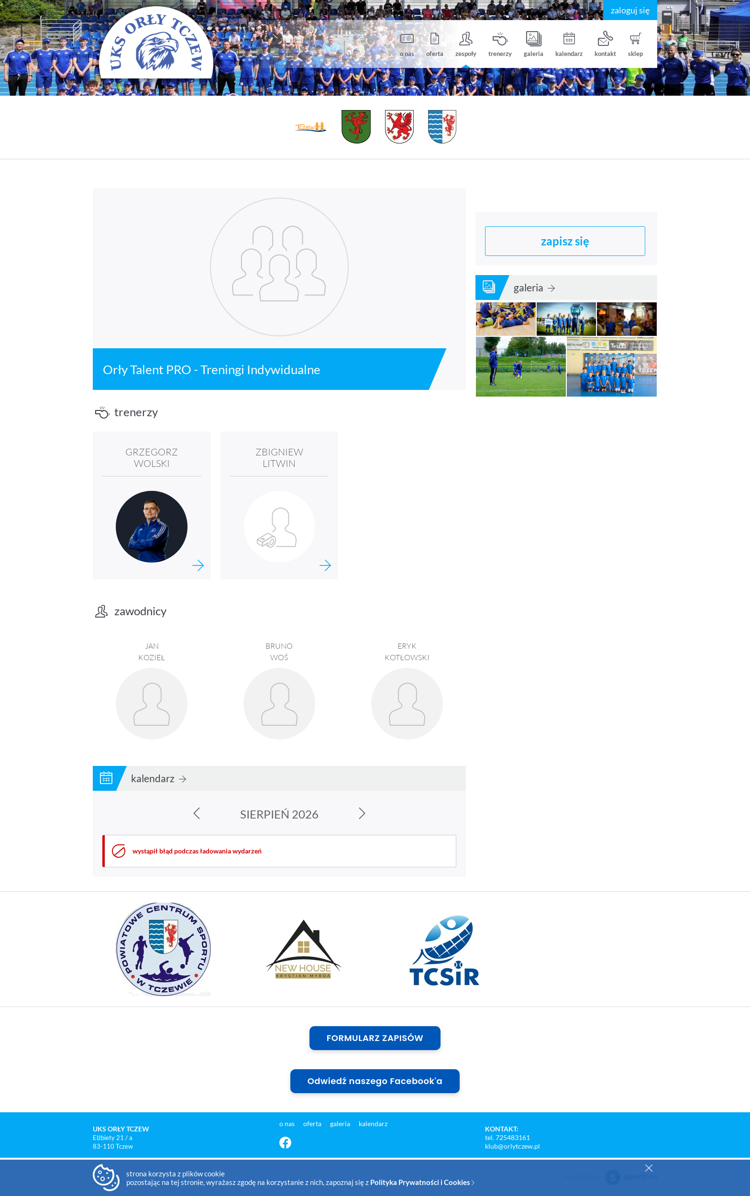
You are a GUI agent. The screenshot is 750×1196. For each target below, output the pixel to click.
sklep (635, 44)
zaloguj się (630, 10)
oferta (434, 44)
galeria (533, 44)
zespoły (465, 44)
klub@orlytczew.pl (512, 1146)
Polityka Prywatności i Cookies (422, 1182)
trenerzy (500, 44)
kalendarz (569, 44)
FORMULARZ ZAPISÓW (375, 1038)
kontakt (605, 44)
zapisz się (565, 240)
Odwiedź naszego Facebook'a (375, 1081)
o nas (407, 44)
